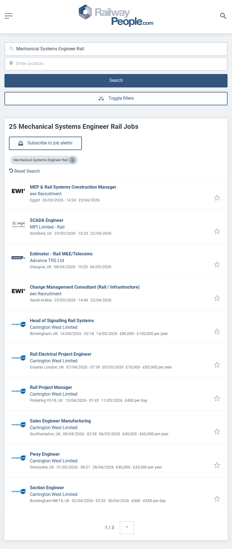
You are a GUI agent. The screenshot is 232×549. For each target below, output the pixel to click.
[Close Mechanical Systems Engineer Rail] (72, 160)
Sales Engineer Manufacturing (60, 421)
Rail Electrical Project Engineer (60, 354)
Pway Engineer (45, 454)
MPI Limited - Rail (47, 227)
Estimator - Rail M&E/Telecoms (61, 253)
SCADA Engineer (46, 220)
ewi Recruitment (45, 193)
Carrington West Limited (53, 327)
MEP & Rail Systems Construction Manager (73, 187)
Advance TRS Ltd (47, 260)
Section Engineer (47, 487)
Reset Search (24, 171)
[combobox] (116, 49)
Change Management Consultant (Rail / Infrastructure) (85, 287)
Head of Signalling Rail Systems (62, 320)
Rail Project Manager (51, 387)
